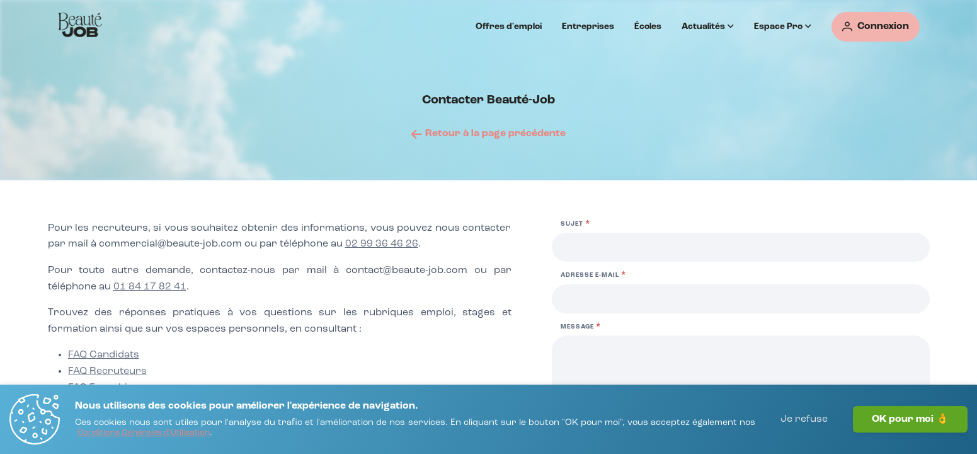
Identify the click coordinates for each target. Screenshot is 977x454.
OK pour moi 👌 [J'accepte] (910, 419)
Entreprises (588, 26)
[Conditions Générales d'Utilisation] (143, 433)
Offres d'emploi (509, 26)
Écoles (647, 26)
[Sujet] (741, 247)
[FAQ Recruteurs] (107, 372)
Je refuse (804, 419)
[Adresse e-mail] (741, 298)
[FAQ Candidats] (103, 355)
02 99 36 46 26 (381, 244)
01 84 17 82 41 (149, 287)
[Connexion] (875, 27)
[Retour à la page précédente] (488, 133)
